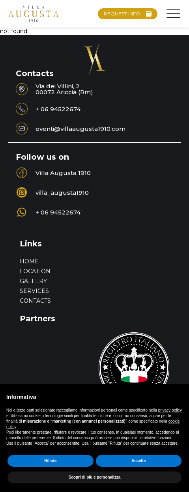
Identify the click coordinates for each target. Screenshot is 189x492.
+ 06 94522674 (58, 109)
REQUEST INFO (128, 14)
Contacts (35, 300)
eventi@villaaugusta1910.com (80, 128)
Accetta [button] (138, 460)
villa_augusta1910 (62, 192)
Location (35, 271)
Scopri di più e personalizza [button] (95, 477)
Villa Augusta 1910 (64, 173)
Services (34, 290)
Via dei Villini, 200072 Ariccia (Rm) (64, 89)
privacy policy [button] (170, 410)
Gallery (33, 281)
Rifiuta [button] (50, 460)
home (29, 261)
